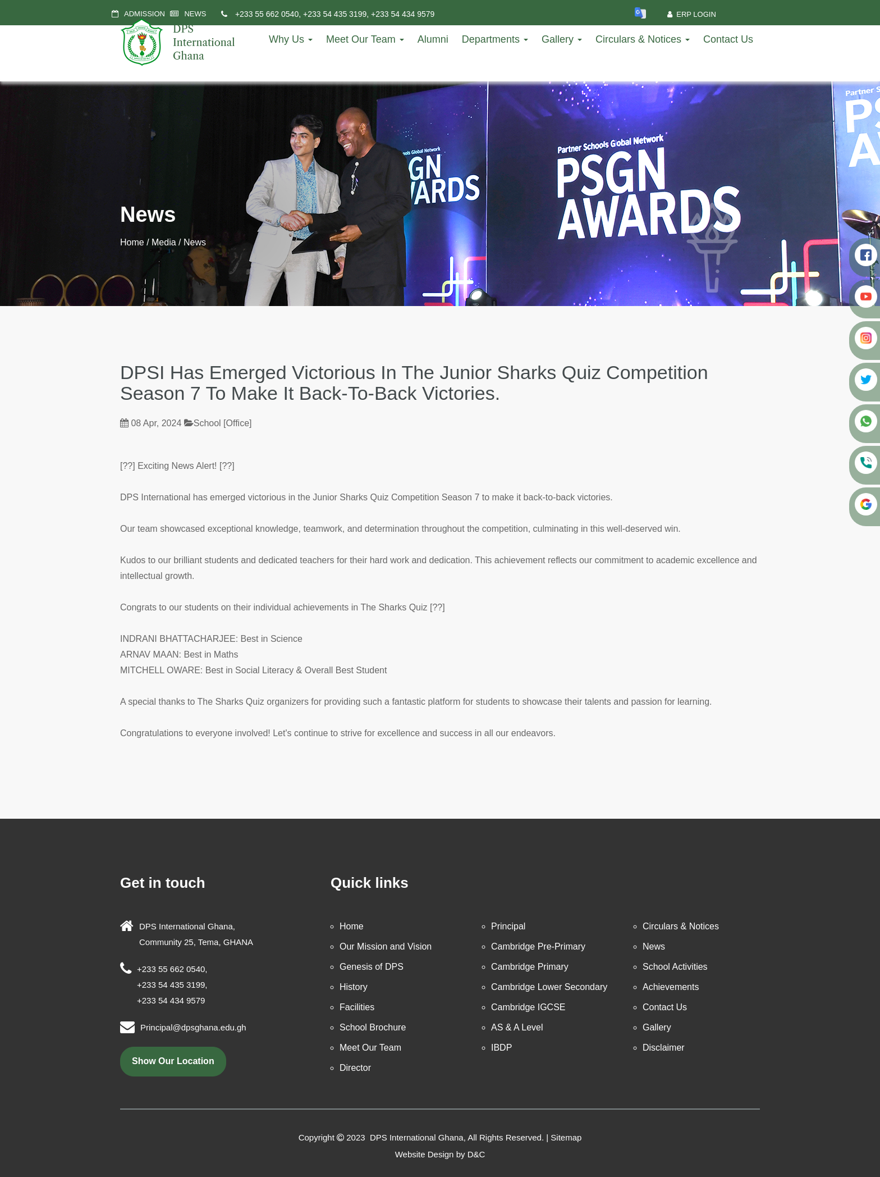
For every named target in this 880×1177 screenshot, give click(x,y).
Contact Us (728, 39)
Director (355, 1068)
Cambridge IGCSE (528, 1007)
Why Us (291, 39)
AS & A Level (517, 1027)
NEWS (195, 14)
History (354, 987)
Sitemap (566, 1137)
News (654, 946)
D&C (476, 1154)
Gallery (562, 39)
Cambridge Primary (530, 966)
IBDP (501, 1047)
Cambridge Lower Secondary (549, 987)
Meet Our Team (365, 39)
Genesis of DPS (372, 966)
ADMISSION (144, 14)
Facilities (357, 1007)
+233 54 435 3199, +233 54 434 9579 (368, 14)
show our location (173, 1061)
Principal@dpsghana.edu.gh (193, 1027)
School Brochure (373, 1027)
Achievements (671, 987)
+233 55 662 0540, (268, 14)
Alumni (433, 39)
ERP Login (691, 14)
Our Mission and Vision (386, 946)
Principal (508, 926)
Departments (495, 39)
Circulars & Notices (642, 39)
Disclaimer (664, 1047)
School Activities (675, 966)
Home (132, 242)
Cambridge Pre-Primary (538, 946)
